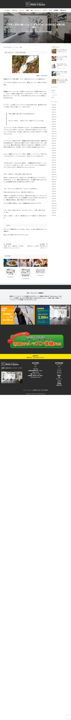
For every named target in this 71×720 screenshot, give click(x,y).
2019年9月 (54, 210)
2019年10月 (54, 208)
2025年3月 (54, 122)
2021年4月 (54, 165)
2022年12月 (54, 134)
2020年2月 (54, 198)
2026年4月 (54, 107)
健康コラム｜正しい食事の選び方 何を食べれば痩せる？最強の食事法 (62, 81)
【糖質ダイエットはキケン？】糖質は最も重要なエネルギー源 (10, 272)
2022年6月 (54, 148)
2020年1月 (54, 201)
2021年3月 (54, 167)
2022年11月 (54, 136)
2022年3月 (54, 153)
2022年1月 (54, 158)
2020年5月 (54, 191)
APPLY (35, 356)
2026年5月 (54, 105)
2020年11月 (54, 177)
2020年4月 (54, 194)
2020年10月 (54, 179)
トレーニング (54, 95)
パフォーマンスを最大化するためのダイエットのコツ (40, 271)
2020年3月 (54, 196)
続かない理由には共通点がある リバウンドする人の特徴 (62, 73)
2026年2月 (54, 112)
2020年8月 (54, 184)
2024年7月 (54, 126)
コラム (16, 47)
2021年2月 (54, 170)
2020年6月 (54, 189)
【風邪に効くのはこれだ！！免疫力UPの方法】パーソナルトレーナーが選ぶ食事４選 (25, 273)
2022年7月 (54, 146)
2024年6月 (54, 129)
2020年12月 (54, 174)
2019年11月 (54, 206)
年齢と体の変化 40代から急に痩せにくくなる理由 (62, 66)
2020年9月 (54, 182)
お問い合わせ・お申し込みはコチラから (35, 358)
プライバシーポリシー (27, 390)
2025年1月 (54, 124)
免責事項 (46, 390)
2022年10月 (54, 138)
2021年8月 (54, 160)
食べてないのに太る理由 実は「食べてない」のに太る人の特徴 (62, 58)
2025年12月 (54, 117)
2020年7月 (54, 186)
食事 (21, 47)
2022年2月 (54, 155)
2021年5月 (54, 162)
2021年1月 (54, 172)
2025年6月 (54, 119)
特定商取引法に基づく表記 (38, 390)
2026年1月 (54, 114)
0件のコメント (65, 53)
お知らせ (53, 90)
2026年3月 (54, 110)
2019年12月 (54, 203)
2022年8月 (54, 143)
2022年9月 (54, 141)
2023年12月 (54, 131)
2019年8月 (54, 213)
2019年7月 (54, 215)
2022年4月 (54, 150)
